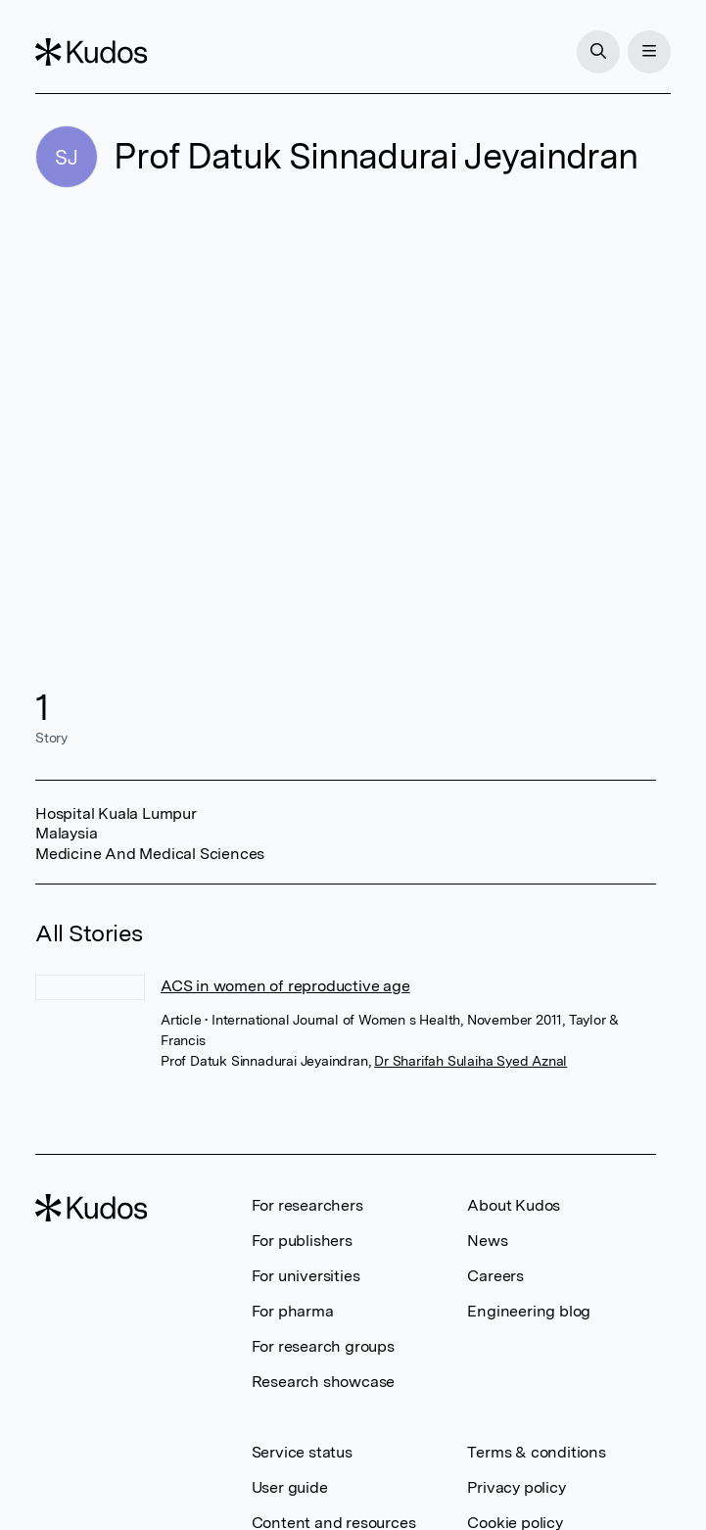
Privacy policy (516, 1487)
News (487, 1240)
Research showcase (324, 1381)
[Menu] (649, 51)
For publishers (302, 1240)
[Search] (598, 51)
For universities (306, 1276)
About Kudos (513, 1205)
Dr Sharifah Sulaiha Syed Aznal (470, 1061)
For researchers (307, 1205)
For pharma (293, 1311)
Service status (302, 1452)
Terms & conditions (536, 1452)
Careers (495, 1276)
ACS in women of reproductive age (285, 986)
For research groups (323, 1346)
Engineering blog (528, 1311)
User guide (290, 1487)
